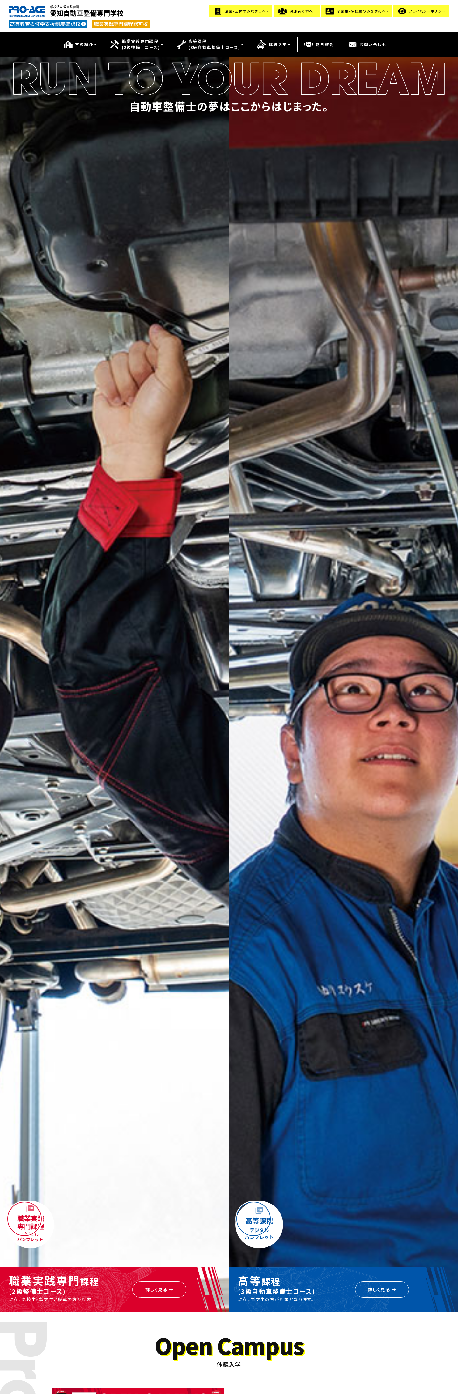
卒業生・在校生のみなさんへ (355, 11)
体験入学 (272, 44)
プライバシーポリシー (421, 11)
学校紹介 (78, 44)
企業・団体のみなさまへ (239, 11)
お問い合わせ (366, 44)
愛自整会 (318, 44)
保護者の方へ (295, 11)
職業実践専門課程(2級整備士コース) (135, 44)
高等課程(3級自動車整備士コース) (208, 44)
